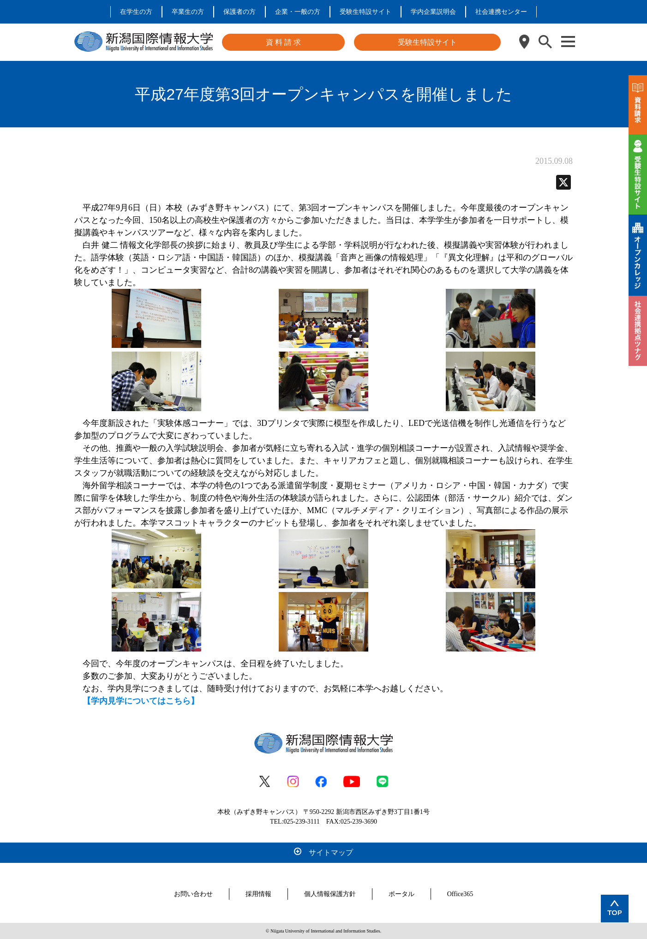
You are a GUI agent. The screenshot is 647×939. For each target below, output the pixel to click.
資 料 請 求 (283, 42)
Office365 (460, 894)
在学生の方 (136, 11)
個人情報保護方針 (330, 894)
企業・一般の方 (297, 11)
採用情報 (258, 894)
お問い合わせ (193, 894)
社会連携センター (501, 11)
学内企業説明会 (433, 11)
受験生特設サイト (365, 11)
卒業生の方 (188, 11)
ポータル (401, 894)
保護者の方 (239, 11)
